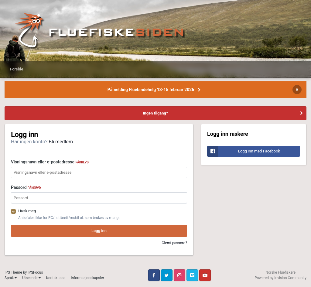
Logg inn (99, 230)
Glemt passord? (174, 243)
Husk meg (27, 211)
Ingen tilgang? (155, 113)
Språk (11, 278)
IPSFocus (35, 272)
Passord (26, 187)
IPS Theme (13, 272)
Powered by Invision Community (280, 278)
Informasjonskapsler (87, 278)
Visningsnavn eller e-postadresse (50, 161)
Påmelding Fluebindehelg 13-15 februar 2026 (151, 89)
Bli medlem (61, 142)
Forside (16, 69)
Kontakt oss (56, 278)
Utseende (31, 278)
